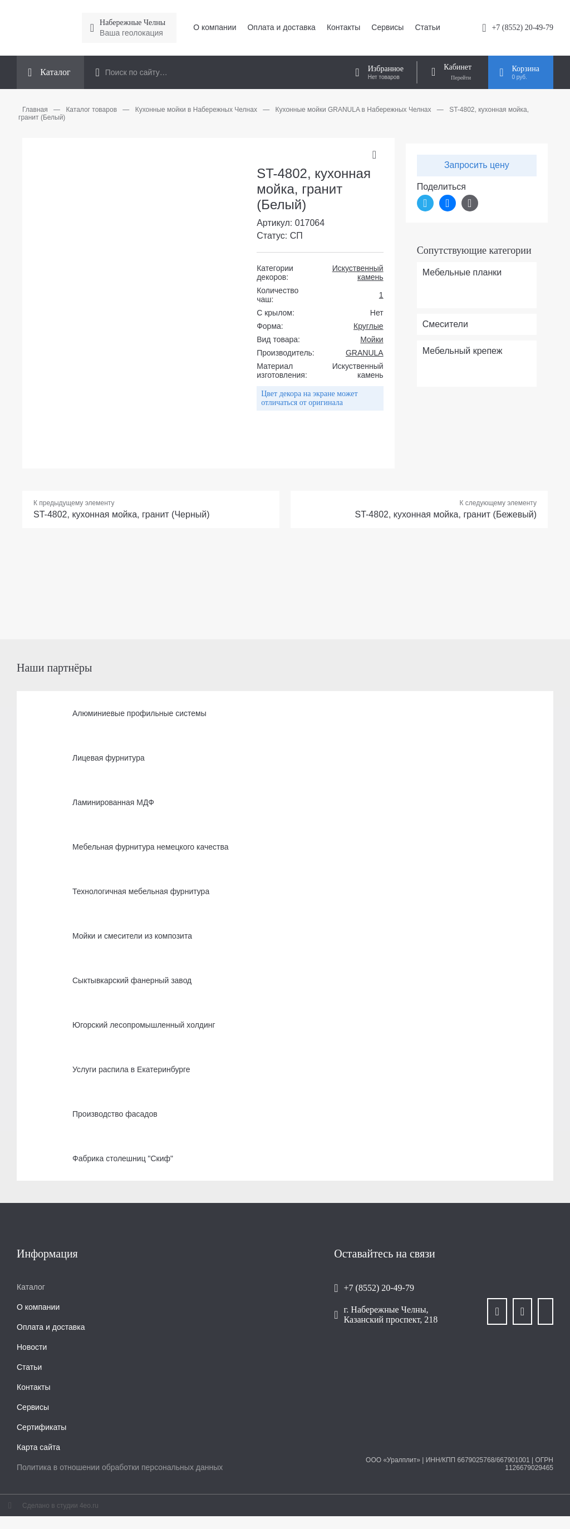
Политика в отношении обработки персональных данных (120, 1467)
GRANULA (365, 352)
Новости (32, 1347)
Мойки (371, 339)
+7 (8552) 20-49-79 (522, 27)
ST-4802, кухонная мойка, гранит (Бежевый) (446, 514)
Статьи (427, 27)
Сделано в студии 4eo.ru (60, 1506)
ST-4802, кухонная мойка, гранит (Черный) (121, 514)
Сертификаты (41, 1427)
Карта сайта (38, 1447)
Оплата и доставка (281, 27)
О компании (214, 27)
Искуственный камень (358, 273)
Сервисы (387, 27)
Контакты (343, 27)
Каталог (31, 1287)
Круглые (368, 326)
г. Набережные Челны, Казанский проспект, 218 (391, 1314)
